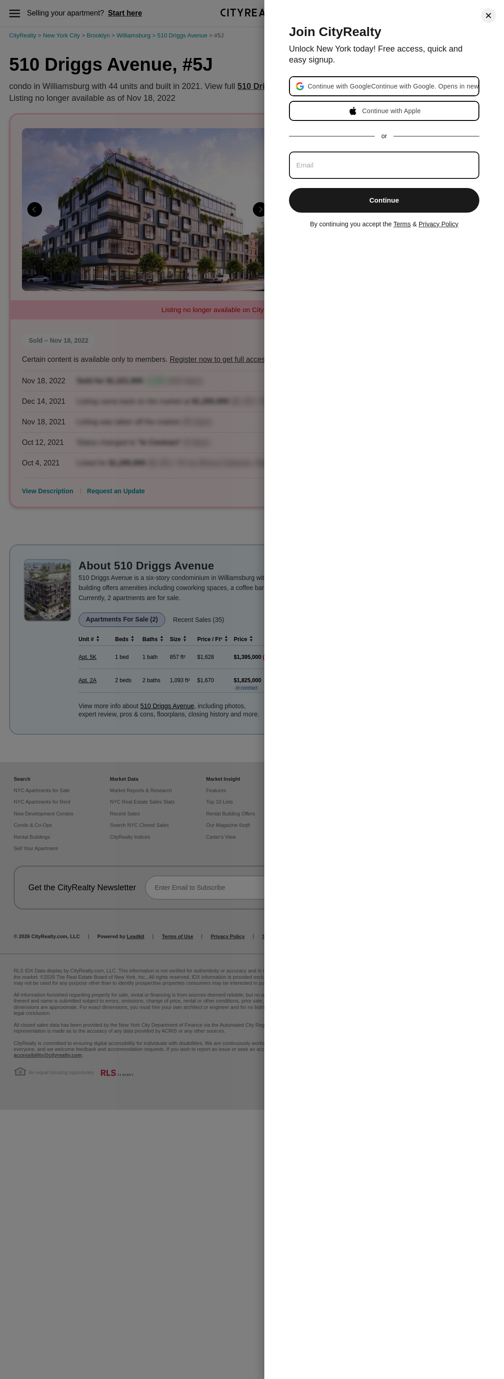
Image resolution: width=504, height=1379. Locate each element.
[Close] (488, 15)
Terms (402, 224)
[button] (393, 86)
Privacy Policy (438, 224)
